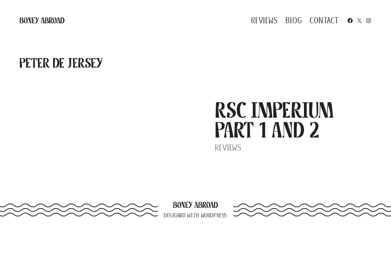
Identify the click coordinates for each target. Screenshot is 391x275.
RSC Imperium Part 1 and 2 (274, 120)
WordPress (214, 215)
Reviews (228, 147)
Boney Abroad (42, 20)
